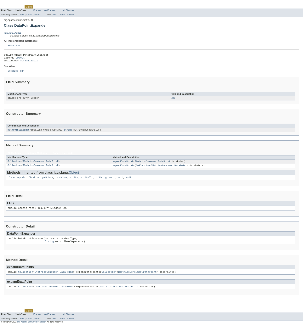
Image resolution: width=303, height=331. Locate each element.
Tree (44, 6)
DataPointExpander (19, 131)
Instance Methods (37, 155)
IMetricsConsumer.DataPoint (40, 163)
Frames (37, 10)
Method (37, 14)
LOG (172, 100)
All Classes (68, 10)
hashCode (61, 180)
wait (112, 180)
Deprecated (55, 6)
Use (37, 6)
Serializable (14, 45)
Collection (14, 163)
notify (74, 180)
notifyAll (87, 180)
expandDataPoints (124, 168)
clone (11, 180)
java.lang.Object (12, 32)
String (68, 131)
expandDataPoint (123, 163)
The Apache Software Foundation (31, 328)
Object (20, 58)
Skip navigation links (10, 3)
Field (22, 14)
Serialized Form (16, 72)
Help (73, 6)
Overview (6, 6)
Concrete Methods (63, 155)
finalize (33, 180)
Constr (29, 14)
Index (66, 6)
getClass (47, 180)
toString (101, 180)
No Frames (49, 10)
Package (17, 6)
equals (21, 180)
